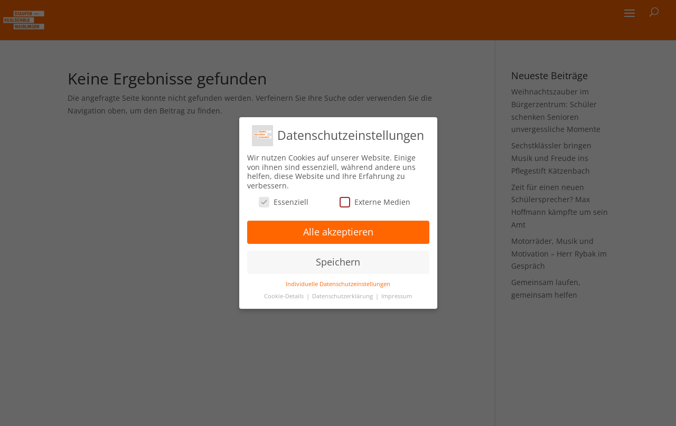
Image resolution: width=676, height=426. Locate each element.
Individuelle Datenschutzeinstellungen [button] (338, 284)
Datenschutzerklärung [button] (343, 296)
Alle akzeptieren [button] (338, 231)
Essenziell (283, 202)
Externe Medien (375, 202)
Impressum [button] (396, 296)
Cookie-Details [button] (284, 296)
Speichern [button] (338, 261)
